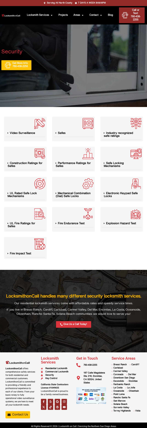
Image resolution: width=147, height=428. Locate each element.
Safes (61, 133)
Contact (95, 15)
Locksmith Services (40, 15)
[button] (25, 133)
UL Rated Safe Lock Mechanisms (22, 195)
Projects (63, 15)
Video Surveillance (22, 133)
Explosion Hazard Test (121, 223)
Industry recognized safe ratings (118, 135)
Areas (78, 15)
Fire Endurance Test (71, 223)
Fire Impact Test (20, 253)
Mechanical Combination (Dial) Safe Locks (73, 195)
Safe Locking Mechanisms (114, 165)
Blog (110, 15)
